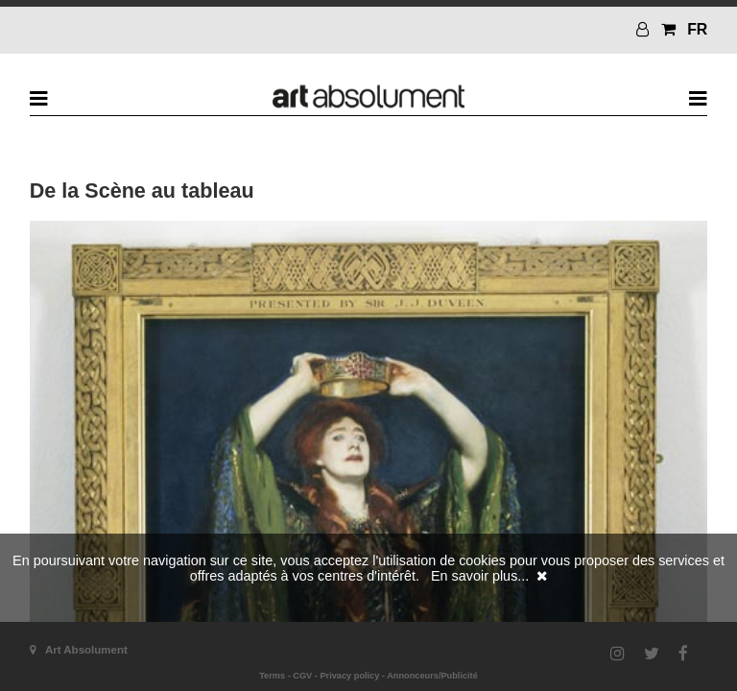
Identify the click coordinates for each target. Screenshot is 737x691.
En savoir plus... (480, 576)
